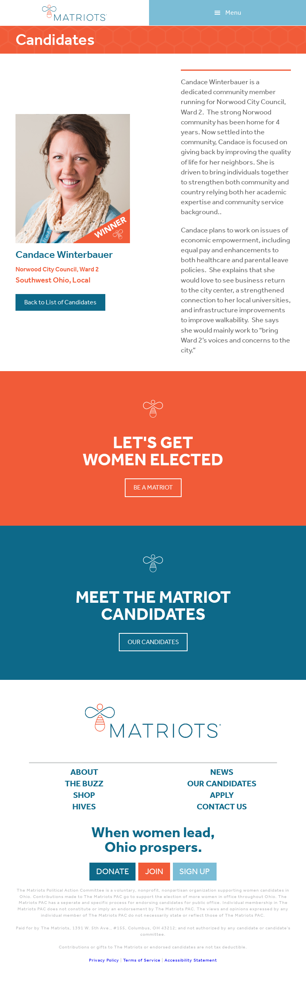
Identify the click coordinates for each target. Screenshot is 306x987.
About (84, 772)
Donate (112, 871)
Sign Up (194, 871)
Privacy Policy (104, 960)
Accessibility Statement (191, 960)
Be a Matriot (153, 487)
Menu (233, 12)
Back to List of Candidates (60, 302)
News (221, 772)
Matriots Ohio (74, 13)
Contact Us (222, 806)
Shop (84, 795)
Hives (84, 806)
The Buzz (84, 783)
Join (154, 871)
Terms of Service (142, 960)
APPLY (222, 795)
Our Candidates (153, 642)
